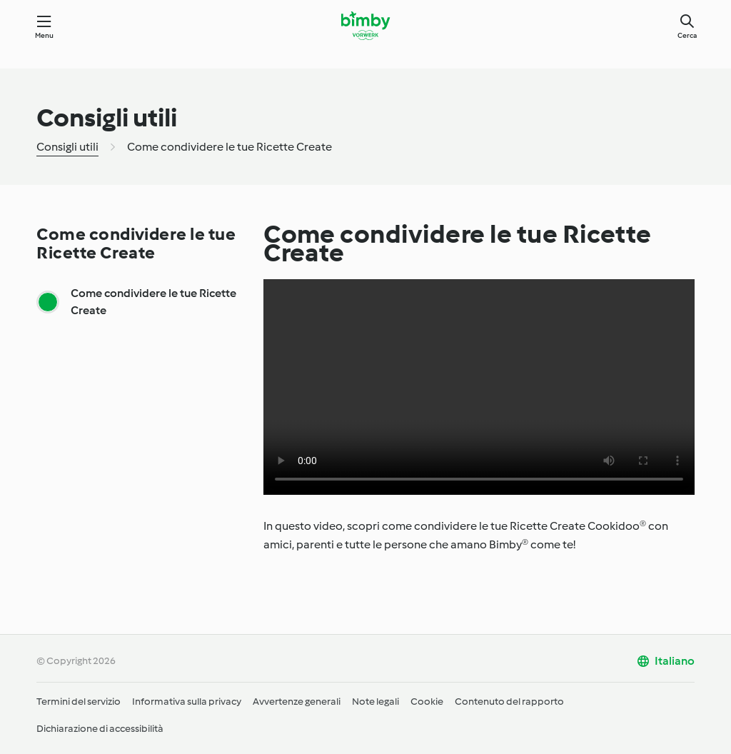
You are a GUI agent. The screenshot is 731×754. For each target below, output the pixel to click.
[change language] (665, 661)
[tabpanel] (479, 535)
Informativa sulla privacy (186, 701)
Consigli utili (67, 147)
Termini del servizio (78, 701)
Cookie (426, 701)
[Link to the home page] (365, 25)
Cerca (687, 35)
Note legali (375, 701)
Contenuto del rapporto (509, 701)
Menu (44, 35)
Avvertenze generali (297, 701)
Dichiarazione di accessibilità (99, 729)
